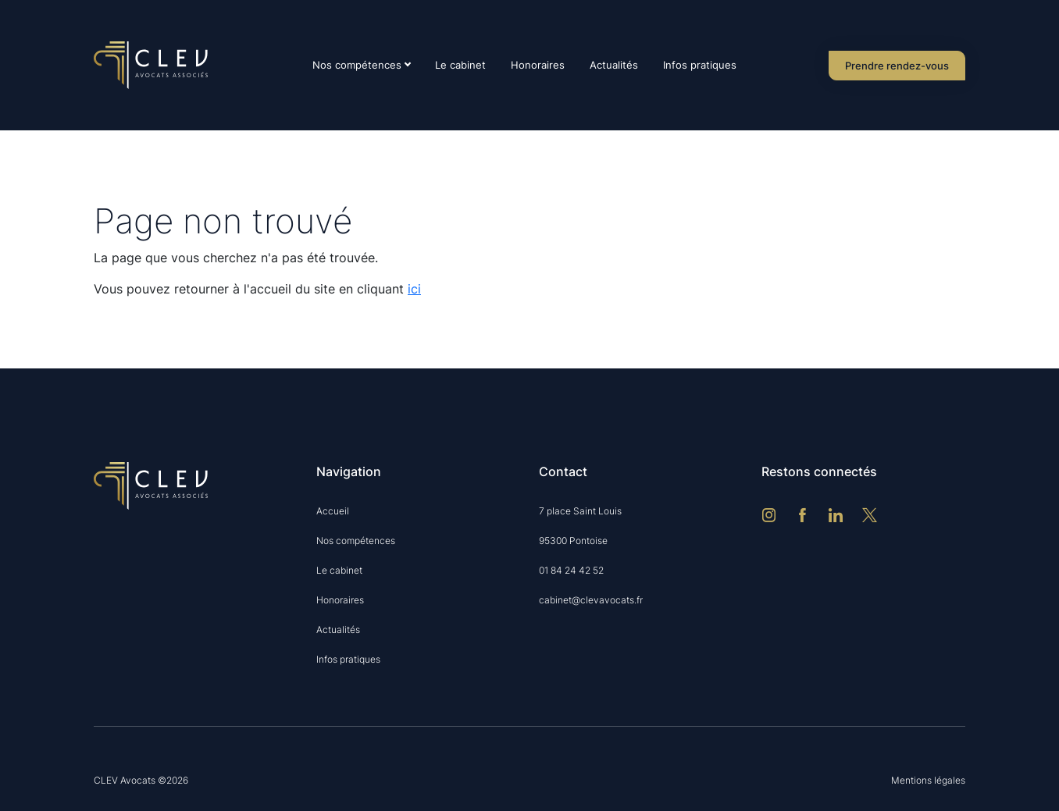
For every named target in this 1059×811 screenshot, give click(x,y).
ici (414, 289)
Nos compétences (356, 65)
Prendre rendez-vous (897, 65)
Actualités (614, 65)
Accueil (332, 511)
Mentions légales (928, 780)
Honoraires (538, 65)
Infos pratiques (699, 65)
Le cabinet (460, 65)
